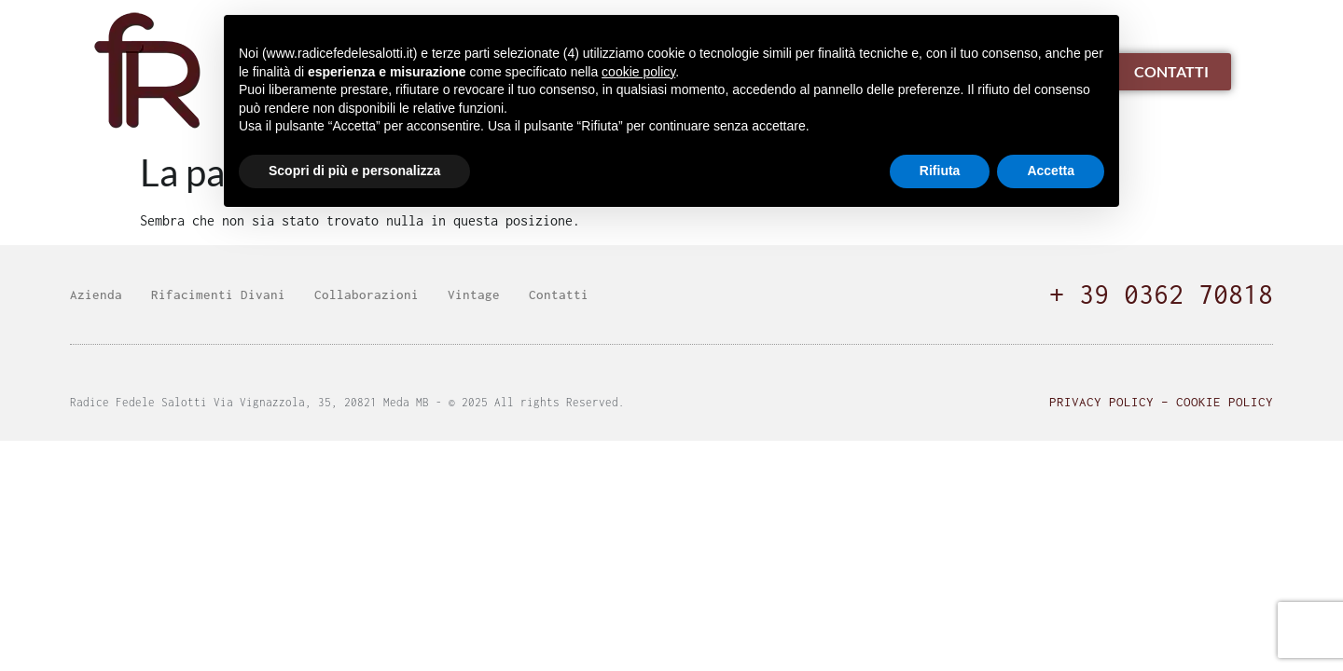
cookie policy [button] (638, 71)
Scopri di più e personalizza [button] (354, 170)
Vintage (474, 294)
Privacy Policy (1101, 401)
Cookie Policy (1224, 401)
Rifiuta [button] (940, 170)
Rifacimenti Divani (218, 294)
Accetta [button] (1050, 170)
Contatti (558, 294)
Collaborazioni (366, 294)
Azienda (96, 294)
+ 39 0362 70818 (1161, 294)
